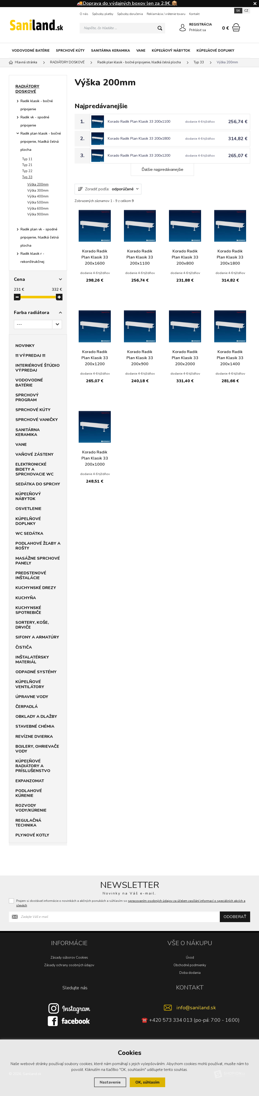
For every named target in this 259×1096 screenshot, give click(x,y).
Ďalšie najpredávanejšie (162, 169)
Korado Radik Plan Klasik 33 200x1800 (139, 138)
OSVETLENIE (28, 509)
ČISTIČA (23, 647)
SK (238, 11)
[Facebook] (69, 1020)
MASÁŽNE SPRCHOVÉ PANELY (37, 561)
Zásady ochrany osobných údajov (69, 965)
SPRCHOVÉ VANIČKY (36, 420)
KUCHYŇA (25, 598)
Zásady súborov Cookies (69, 957)
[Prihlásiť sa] (183, 27)
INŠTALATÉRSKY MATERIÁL (32, 659)
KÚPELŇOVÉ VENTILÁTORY (29, 684)
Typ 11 (27, 159)
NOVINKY (25, 346)
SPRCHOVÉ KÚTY (70, 50)
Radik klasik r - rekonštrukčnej (32, 257)
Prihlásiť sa (197, 30)
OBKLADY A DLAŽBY (36, 716)
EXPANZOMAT (29, 781)
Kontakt (194, 14)
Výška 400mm (38, 196)
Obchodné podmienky (190, 965)
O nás (84, 14)
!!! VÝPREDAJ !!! (30, 355)
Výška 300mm (38, 190)
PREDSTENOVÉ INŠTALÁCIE (30, 575)
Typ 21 (27, 165)
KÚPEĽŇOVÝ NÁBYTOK (171, 50)
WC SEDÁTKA (29, 533)
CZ (246, 11)
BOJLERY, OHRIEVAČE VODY (37, 749)
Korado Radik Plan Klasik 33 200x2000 (185, 358)
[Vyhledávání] (122, 28)
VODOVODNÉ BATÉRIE (31, 50)
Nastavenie (110, 1082)
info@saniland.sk (196, 1008)
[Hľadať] (160, 28)
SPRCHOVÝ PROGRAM (27, 397)
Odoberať (235, 917)
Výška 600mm (38, 208)
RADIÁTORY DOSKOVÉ (27, 89)
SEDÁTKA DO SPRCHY (37, 484)
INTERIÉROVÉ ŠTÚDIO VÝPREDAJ (37, 368)
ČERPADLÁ (26, 706)
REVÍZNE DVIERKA (34, 736)
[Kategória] (244, 50)
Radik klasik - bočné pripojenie (36, 105)
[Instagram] (69, 1008)
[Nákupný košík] (236, 27)
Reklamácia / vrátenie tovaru (166, 14)
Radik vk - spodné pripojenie (34, 121)
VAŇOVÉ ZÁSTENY (34, 454)
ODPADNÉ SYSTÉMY (36, 672)
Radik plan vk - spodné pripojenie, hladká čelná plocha (39, 237)
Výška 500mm (38, 202)
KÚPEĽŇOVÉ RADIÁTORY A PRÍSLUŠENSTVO (32, 766)
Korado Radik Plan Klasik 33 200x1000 (94, 458)
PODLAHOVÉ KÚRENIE (28, 793)
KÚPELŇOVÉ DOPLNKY (215, 50)
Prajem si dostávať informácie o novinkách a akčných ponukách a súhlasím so (130, 903)
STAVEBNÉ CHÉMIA (34, 726)
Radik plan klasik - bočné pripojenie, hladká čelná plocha (40, 141)
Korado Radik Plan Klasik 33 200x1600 (94, 257)
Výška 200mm (38, 184)
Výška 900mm (38, 214)
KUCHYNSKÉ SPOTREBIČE (28, 610)
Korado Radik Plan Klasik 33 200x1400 (230, 358)
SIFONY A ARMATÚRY (37, 637)
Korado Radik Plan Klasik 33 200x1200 (139, 155)
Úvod (190, 957)
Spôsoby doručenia (130, 14)
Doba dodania (190, 973)
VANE (140, 50)
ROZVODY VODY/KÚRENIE (31, 808)
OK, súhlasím (147, 1082)
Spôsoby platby (102, 14)
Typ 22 (27, 171)
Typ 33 (27, 177)
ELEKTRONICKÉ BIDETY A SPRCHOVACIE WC (34, 469)
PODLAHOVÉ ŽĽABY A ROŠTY (37, 546)
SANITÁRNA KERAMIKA (110, 50)
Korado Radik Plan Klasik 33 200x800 (185, 257)
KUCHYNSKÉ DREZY (35, 588)
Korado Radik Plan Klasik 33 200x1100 (139, 121)
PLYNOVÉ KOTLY (32, 835)
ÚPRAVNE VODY (31, 697)
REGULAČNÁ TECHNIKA (28, 823)
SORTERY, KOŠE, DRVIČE (32, 625)
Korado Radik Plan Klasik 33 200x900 (139, 358)
